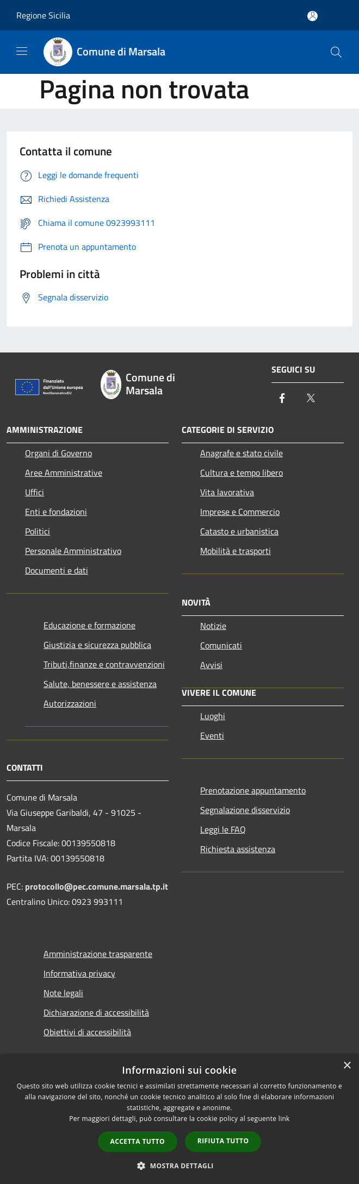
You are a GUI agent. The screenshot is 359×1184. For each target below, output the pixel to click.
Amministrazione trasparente (98, 953)
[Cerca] (336, 52)
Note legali (63, 992)
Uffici (34, 492)
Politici (37, 531)
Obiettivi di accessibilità (87, 1031)
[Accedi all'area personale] (312, 16)
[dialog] (179, 1119)
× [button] (347, 1066)
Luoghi (212, 715)
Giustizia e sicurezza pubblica (97, 644)
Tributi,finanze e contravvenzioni (104, 664)
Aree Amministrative (63, 472)
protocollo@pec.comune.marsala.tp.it (96, 886)
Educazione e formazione (89, 625)
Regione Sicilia (43, 15)
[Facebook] (282, 399)
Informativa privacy (79, 973)
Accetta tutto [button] (137, 1141)
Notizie (213, 625)
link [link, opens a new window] (284, 1118)
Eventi (212, 735)
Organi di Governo (58, 452)
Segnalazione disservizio (245, 809)
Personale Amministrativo (73, 550)
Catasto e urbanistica (239, 531)
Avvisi (211, 664)
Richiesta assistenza (237, 848)
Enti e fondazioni (56, 511)
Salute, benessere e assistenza (100, 683)
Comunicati (221, 645)
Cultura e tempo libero (241, 472)
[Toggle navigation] (21, 51)
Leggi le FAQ (223, 829)
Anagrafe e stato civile (241, 452)
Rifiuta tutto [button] (223, 1140)
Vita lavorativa (227, 492)
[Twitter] (310, 399)
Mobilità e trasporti (235, 550)
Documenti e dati (56, 570)
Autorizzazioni (70, 703)
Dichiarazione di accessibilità (96, 1012)
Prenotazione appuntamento (253, 790)
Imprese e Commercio (240, 511)
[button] (179, 1165)
